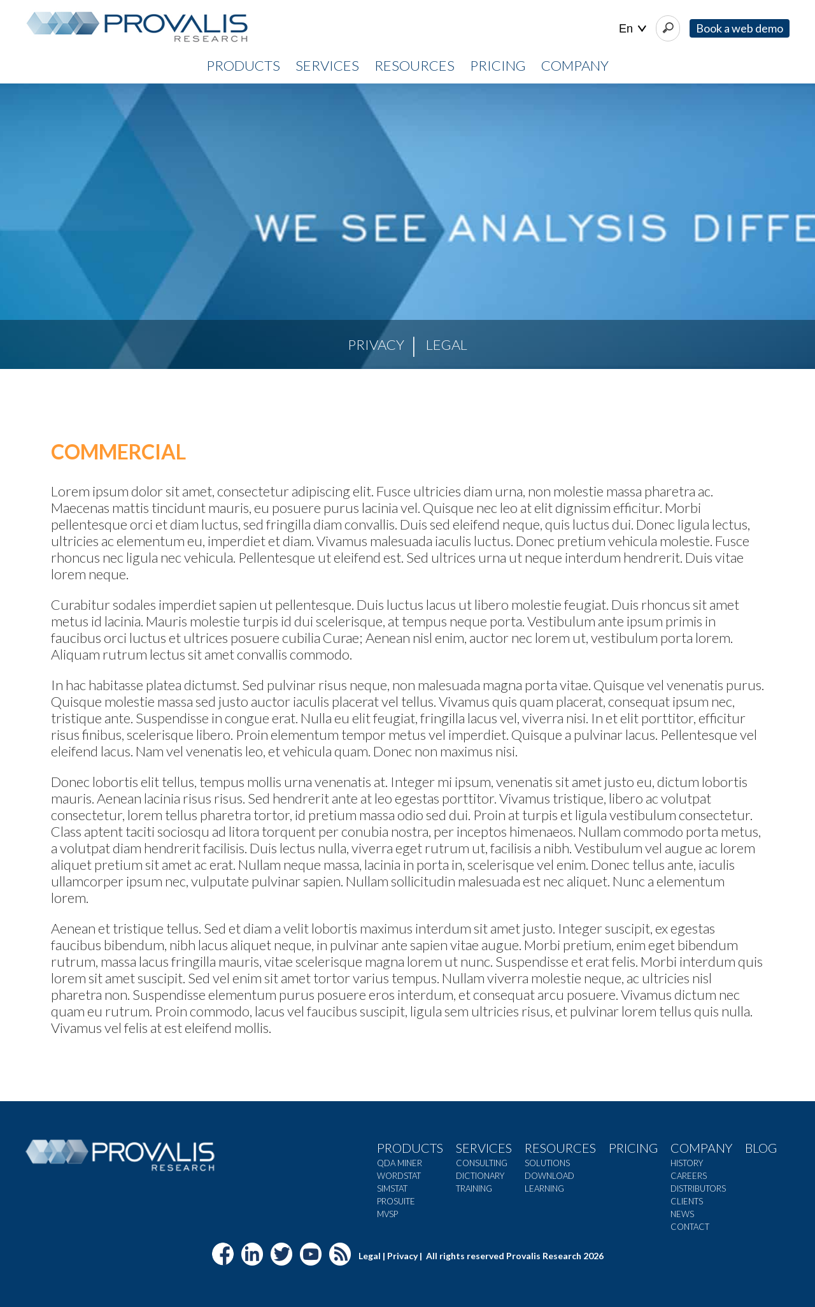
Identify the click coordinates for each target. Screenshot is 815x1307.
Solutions (547, 1163)
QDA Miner (399, 1163)
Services (484, 1147)
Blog (761, 1147)
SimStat (392, 1188)
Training (474, 1188)
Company (701, 1147)
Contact (689, 1227)
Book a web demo (739, 28)
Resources (560, 1147)
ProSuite (396, 1201)
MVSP (387, 1214)
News (682, 1214)
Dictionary (480, 1176)
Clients (686, 1201)
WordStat (399, 1176)
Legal (446, 344)
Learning (544, 1188)
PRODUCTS (243, 65)
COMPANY (575, 65)
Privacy (376, 344)
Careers (688, 1176)
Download (549, 1176)
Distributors (698, 1188)
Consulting (481, 1163)
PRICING (498, 65)
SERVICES (327, 65)
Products (410, 1147)
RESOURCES (414, 65)
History (686, 1163)
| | (632, 29)
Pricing (633, 1147)
